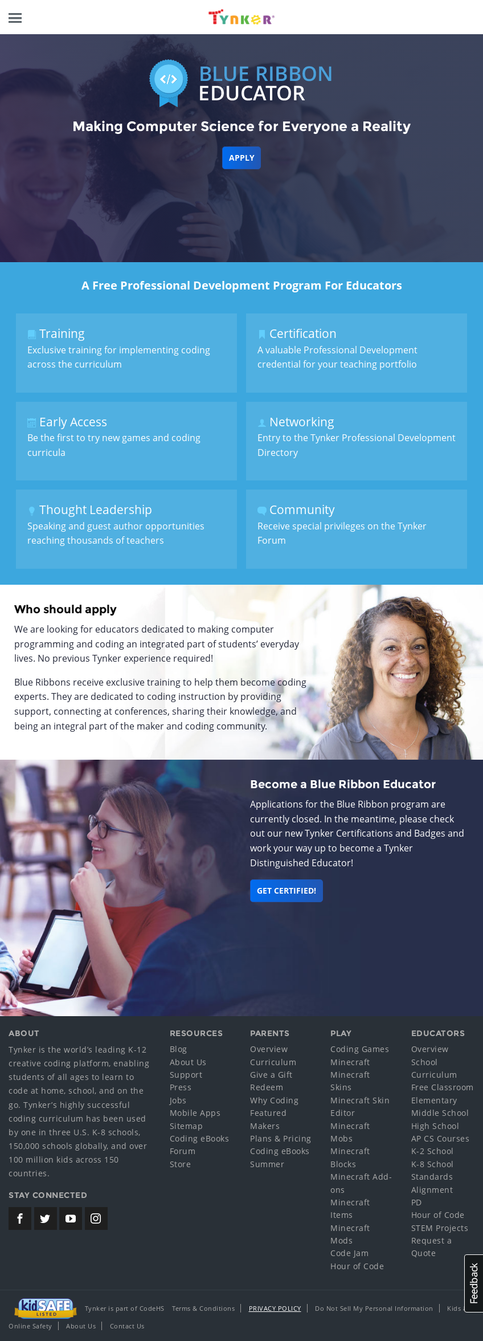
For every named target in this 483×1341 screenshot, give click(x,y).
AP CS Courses (440, 1138)
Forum (183, 1151)
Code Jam (349, 1253)
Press (181, 1087)
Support (186, 1074)
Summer (267, 1164)
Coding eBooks (200, 1138)
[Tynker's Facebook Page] (20, 1218)
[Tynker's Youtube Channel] (70, 1218)
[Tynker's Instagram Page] (96, 1218)
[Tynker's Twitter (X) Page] (45, 1218)
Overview (269, 1049)
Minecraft (350, 1062)
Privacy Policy (275, 1308)
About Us (188, 1062)
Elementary (434, 1100)
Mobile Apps (195, 1112)
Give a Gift (271, 1074)
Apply (242, 157)
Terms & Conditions (203, 1308)
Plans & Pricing (281, 1138)
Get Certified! (286, 890)
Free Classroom (442, 1087)
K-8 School (432, 1164)
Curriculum (273, 1062)
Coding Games (359, 1049)
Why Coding (274, 1100)
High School (435, 1125)
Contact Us (127, 1326)
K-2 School (432, 1151)
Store (180, 1164)
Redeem (266, 1087)
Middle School (440, 1112)
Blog (178, 1049)
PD (416, 1202)
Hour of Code (357, 1266)
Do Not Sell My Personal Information (374, 1308)
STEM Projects (440, 1227)
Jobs (178, 1100)
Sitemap (186, 1125)
